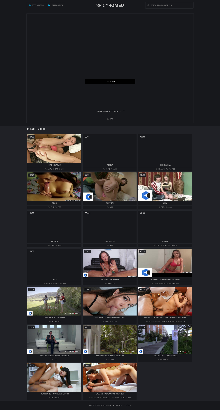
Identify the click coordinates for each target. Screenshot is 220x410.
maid (181, 321)
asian (113, 321)
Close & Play (110, 81)
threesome (54, 321)
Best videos (36, 5)
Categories (55, 5)
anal (48, 169)
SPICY (110, 5)
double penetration (167, 321)
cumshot (94, 398)
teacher (172, 245)
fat (55, 169)
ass (110, 119)
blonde (110, 360)
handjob (110, 283)
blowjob (163, 283)
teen (51, 207)
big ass (55, 283)
